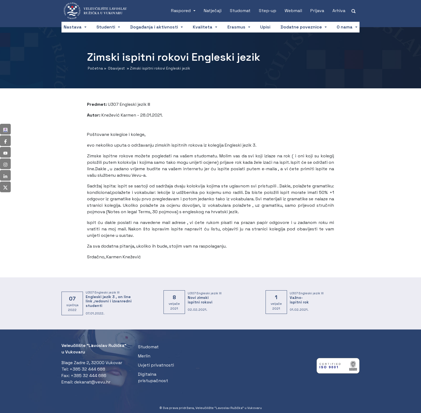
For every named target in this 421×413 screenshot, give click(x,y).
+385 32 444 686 (88, 375)
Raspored (181, 10)
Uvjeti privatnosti (156, 365)
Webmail (293, 10)
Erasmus (236, 27)
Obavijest (116, 68)
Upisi (265, 27)
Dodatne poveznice (301, 27)
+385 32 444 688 (87, 369)
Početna (95, 68)
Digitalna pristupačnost (153, 377)
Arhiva (338, 10)
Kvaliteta (202, 27)
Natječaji (213, 10)
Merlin (144, 356)
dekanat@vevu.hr (92, 382)
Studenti (105, 27)
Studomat (240, 10)
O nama (345, 27)
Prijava (317, 10)
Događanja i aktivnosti (154, 27)
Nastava (73, 27)
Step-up (267, 10)
